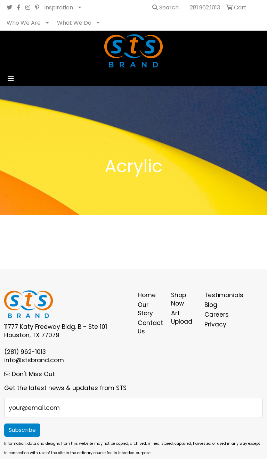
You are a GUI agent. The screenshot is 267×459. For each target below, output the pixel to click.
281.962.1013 (205, 7)
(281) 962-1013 (25, 352)
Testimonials (216, 295)
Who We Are (24, 23)
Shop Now (178, 299)
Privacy (215, 324)
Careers (216, 314)
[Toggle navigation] (10, 79)
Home (147, 295)
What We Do (74, 23)
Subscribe (22, 430)
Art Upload (181, 317)
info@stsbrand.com (34, 360)
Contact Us (150, 327)
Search (165, 7)
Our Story (145, 309)
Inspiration (58, 7)
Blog (210, 305)
